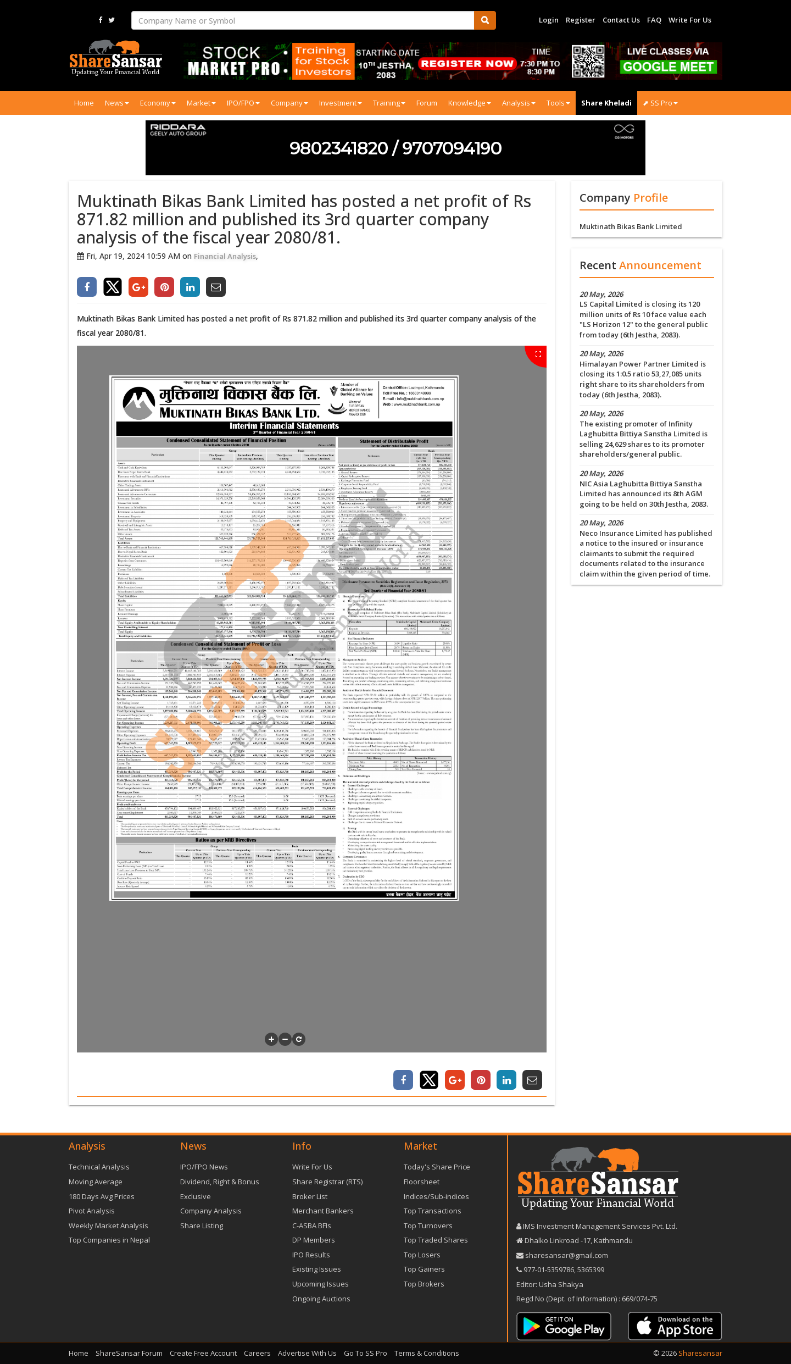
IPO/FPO (243, 103)
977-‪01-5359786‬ (548, 1269)
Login (549, 20)
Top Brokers (424, 1284)
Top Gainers (424, 1269)
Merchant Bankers (323, 1211)
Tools (558, 103)
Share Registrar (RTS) (327, 1181)
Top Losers (422, 1255)
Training (389, 103)
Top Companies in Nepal (109, 1240)
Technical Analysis (99, 1167)
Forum (426, 103)
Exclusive (195, 1196)
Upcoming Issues (320, 1284)
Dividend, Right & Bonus (219, 1181)
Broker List (309, 1196)
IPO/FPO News (204, 1167)
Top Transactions (432, 1211)
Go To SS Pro (365, 1353)
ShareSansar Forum (129, 1353)
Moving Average (95, 1181)
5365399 (590, 1269)
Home (84, 103)
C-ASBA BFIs (311, 1225)
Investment (340, 103)
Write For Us (690, 20)
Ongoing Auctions (321, 1299)
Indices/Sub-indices (436, 1196)
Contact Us (621, 20)
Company (289, 103)
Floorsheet (421, 1181)
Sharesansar (700, 1353)
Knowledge (469, 103)
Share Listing (201, 1225)
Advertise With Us (307, 1353)
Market (201, 103)
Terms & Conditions (426, 1353)
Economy (158, 103)
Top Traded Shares (436, 1240)
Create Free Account (203, 1353)
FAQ (654, 20)
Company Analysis (211, 1211)
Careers (257, 1353)
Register (580, 20)
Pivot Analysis (92, 1211)
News (117, 103)
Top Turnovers (428, 1225)
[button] (271, 1039)
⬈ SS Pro (660, 103)
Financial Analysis (225, 256)
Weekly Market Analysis (108, 1225)
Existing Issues (316, 1269)
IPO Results (311, 1255)
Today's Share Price (437, 1167)
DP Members (313, 1240)
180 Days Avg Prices (102, 1196)
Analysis (519, 103)
